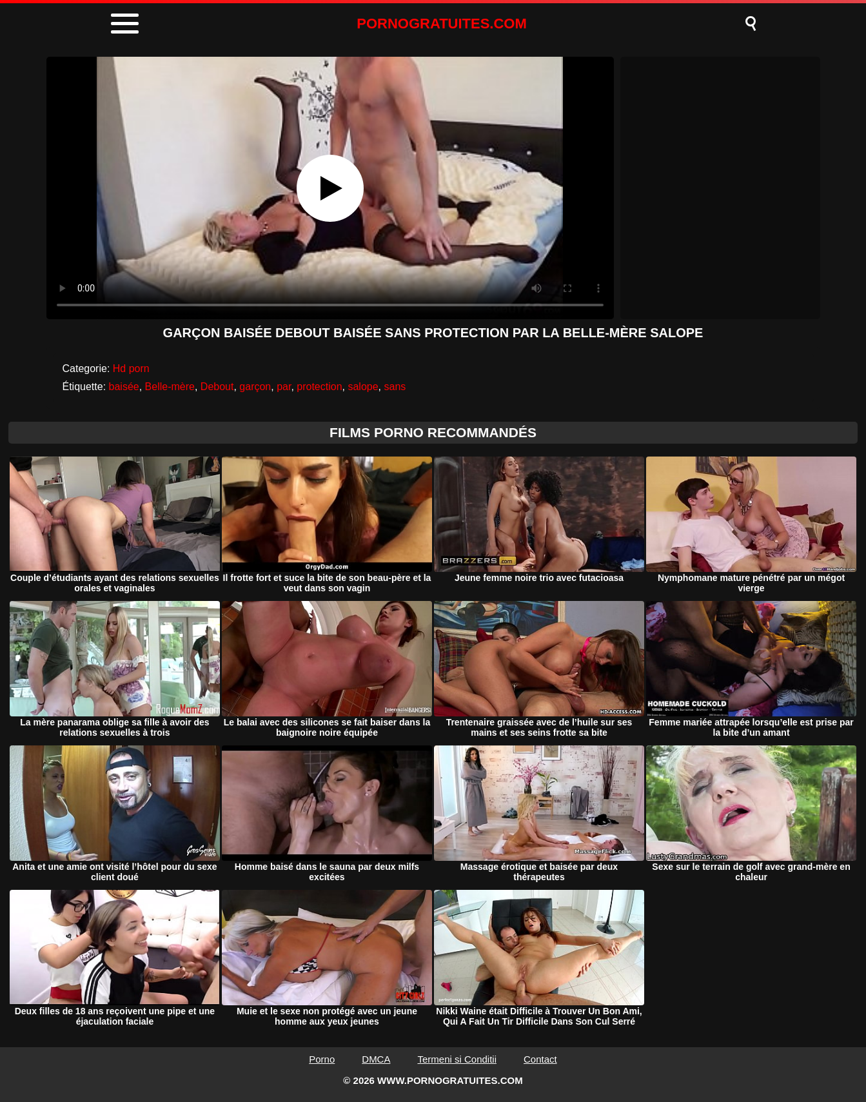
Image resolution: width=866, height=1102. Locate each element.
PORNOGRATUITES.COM (442, 23)
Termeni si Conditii (457, 1059)
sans (395, 386)
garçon (255, 386)
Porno (322, 1059)
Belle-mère (170, 386)
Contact (540, 1059)
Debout (217, 386)
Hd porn (131, 368)
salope (363, 386)
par (284, 386)
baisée (124, 386)
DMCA (376, 1059)
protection (319, 386)
